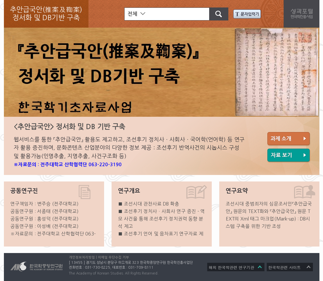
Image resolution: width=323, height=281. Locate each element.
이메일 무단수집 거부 (113, 257)
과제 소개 (289, 139)
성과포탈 (303, 13)
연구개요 (129, 191)
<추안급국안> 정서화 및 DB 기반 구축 (69, 126)
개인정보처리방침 (82, 257)
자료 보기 (289, 156)
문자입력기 (247, 14)
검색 (215, 13)
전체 (132, 13)
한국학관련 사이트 (284, 267)
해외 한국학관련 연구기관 (231, 267)
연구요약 (237, 191)
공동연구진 (24, 191)
